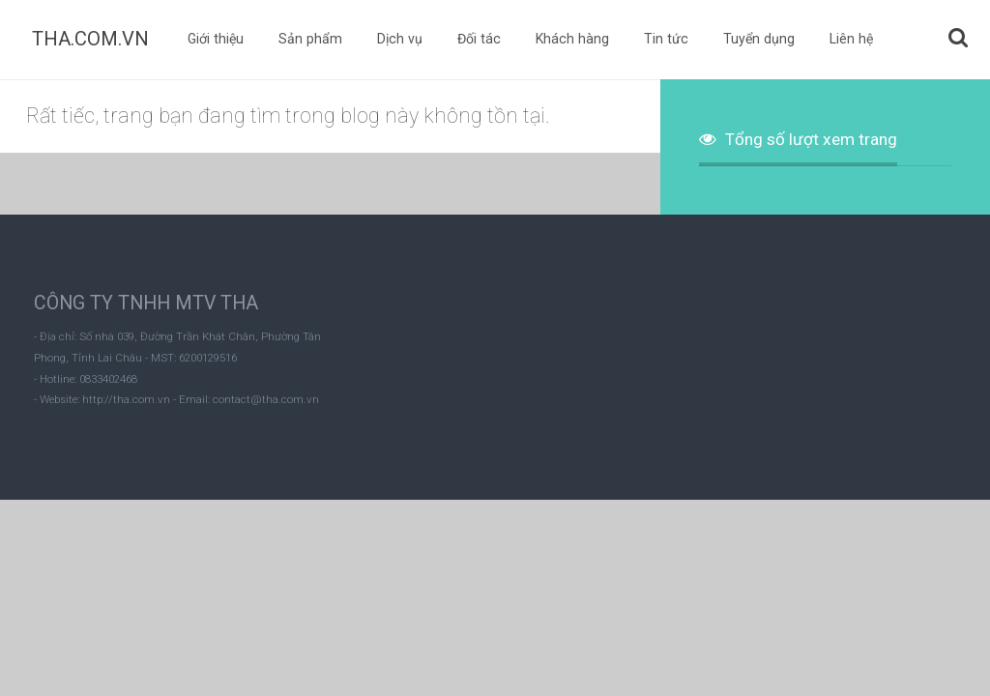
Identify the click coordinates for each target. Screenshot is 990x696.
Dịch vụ (399, 38)
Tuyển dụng (759, 38)
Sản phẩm (310, 38)
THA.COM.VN (90, 38)
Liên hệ (851, 38)
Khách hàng (572, 38)
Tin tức (666, 38)
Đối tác (479, 38)
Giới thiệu (216, 38)
